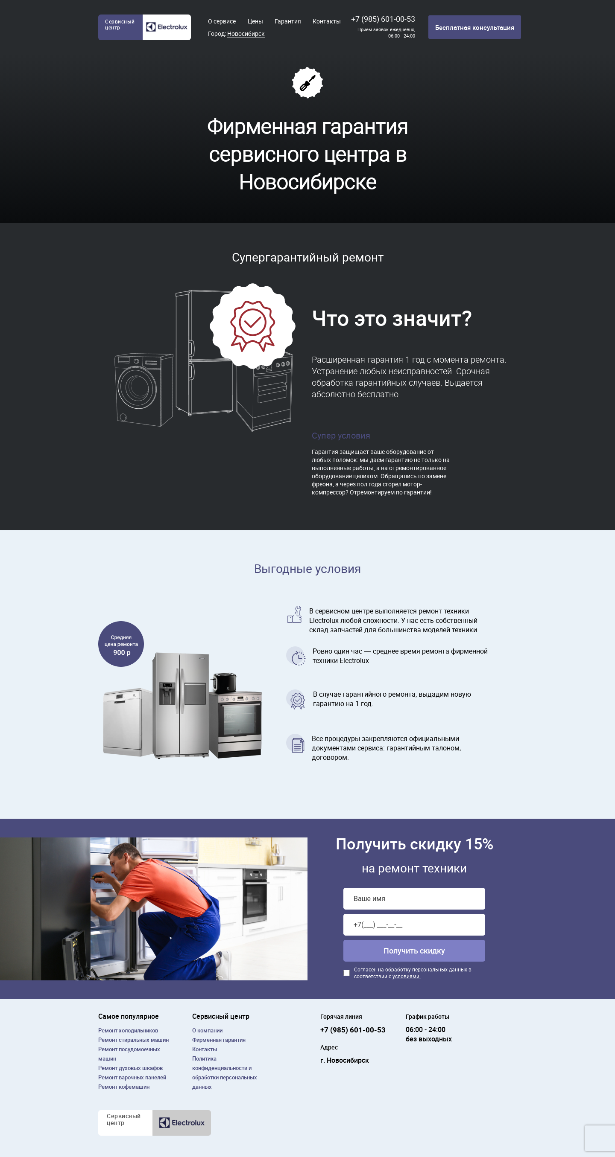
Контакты (327, 21)
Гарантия (288, 21)
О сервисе (222, 21)
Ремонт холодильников (128, 1030)
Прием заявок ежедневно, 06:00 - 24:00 (386, 32)
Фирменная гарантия (219, 1040)
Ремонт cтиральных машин (133, 1040)
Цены (255, 21)
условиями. (406, 976)
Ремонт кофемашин (123, 1086)
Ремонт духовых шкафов (130, 1068)
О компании (207, 1030)
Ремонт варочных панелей (132, 1077)
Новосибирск (246, 33)
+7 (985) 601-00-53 (383, 19)
